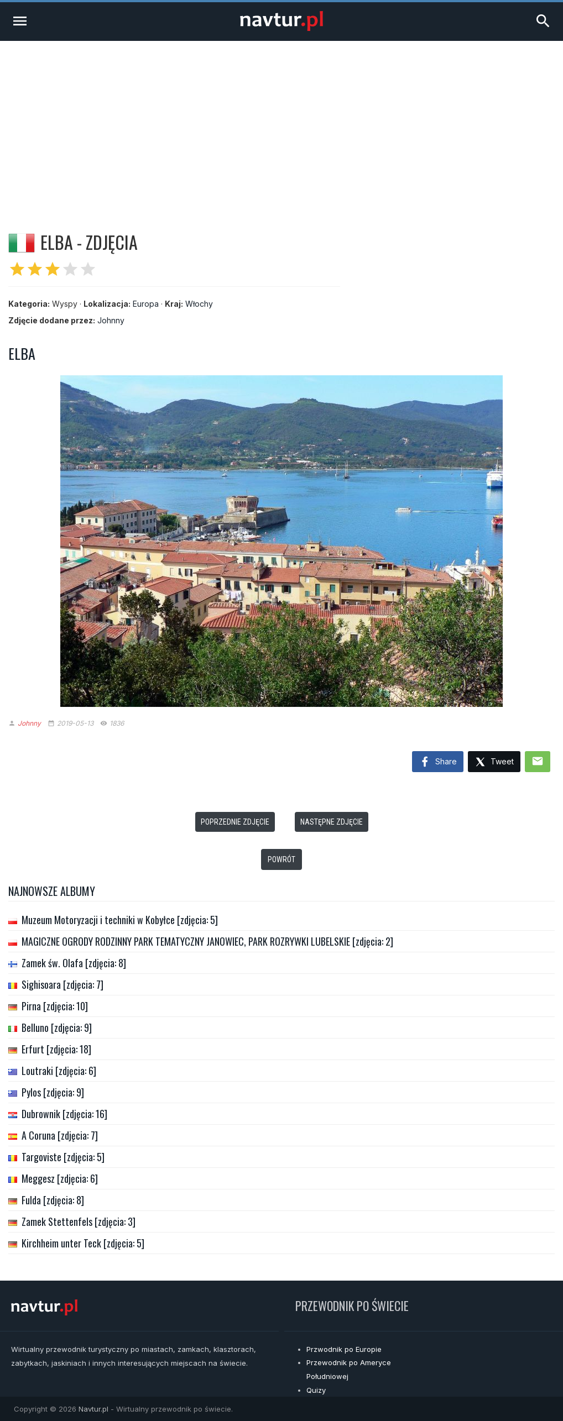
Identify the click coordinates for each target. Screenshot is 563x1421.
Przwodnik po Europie (344, 1349)
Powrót (281, 859)
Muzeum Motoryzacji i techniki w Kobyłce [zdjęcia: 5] (120, 920)
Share (438, 762)
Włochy (199, 303)
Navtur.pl (93, 1408)
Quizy (316, 1390)
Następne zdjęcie (331, 821)
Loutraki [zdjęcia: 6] (59, 1070)
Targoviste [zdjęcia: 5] (63, 1157)
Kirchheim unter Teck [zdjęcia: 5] (83, 1243)
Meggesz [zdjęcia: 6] (60, 1178)
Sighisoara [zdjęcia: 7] (62, 984)
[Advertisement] (281, 123)
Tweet (494, 762)
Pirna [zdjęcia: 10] (55, 1006)
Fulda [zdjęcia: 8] (53, 1200)
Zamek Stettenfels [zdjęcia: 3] (78, 1221)
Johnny (110, 320)
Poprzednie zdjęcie (235, 821)
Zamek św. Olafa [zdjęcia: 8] (74, 963)
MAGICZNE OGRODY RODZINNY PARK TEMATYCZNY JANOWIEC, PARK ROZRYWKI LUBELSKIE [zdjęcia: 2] (207, 941)
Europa (146, 303)
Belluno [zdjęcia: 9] (57, 1027)
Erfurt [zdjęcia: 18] (56, 1049)
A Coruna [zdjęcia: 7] (60, 1135)
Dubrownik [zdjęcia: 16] (64, 1114)
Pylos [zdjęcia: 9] (53, 1092)
